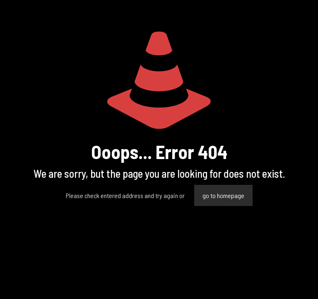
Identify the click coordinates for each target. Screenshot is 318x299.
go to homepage (223, 195)
